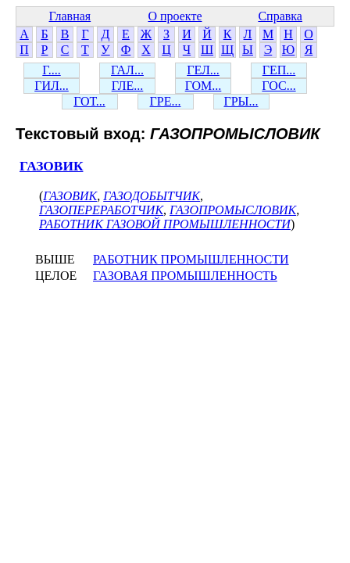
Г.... (51, 70)
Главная (69, 16)
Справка (280, 16)
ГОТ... (89, 101)
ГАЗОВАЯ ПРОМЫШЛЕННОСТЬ (185, 275)
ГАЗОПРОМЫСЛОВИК (233, 210)
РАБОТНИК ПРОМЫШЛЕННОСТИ (191, 259)
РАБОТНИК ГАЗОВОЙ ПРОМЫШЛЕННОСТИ (165, 224)
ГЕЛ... (203, 70)
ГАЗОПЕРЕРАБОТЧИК (101, 210)
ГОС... (278, 85)
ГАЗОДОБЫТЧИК (151, 196)
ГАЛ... (127, 70)
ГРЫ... (240, 101)
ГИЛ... (51, 85)
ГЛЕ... (128, 85)
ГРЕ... (165, 101)
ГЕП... (279, 70)
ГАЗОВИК (51, 166)
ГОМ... (203, 85)
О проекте (175, 16)
